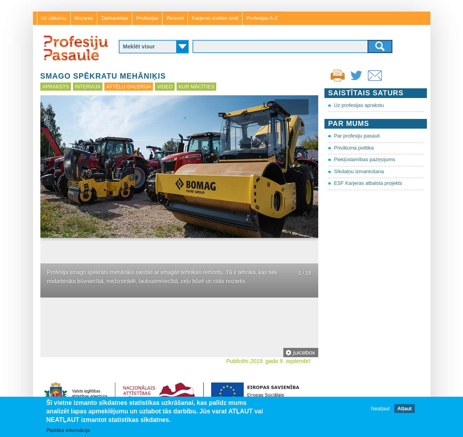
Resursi (175, 18)
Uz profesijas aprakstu (359, 105)
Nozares (84, 18)
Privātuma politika (354, 148)
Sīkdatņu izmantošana (359, 171)
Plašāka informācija (68, 430)
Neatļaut (380, 409)
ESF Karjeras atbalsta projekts (368, 183)
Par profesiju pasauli (357, 136)
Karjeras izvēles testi (215, 18)
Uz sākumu (53, 18)
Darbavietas (114, 18)
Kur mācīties (196, 86)
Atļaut (404, 409)
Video (164, 86)
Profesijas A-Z (262, 18)
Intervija (88, 86)
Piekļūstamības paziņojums (364, 159)
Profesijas (147, 18)
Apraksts (55, 86)
